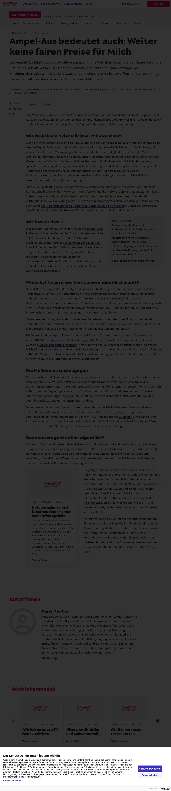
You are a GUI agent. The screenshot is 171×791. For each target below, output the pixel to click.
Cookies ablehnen (150, 775)
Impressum (34, 777)
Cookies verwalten (12, 781)
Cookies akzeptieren (150, 768)
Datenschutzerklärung (13, 777)
